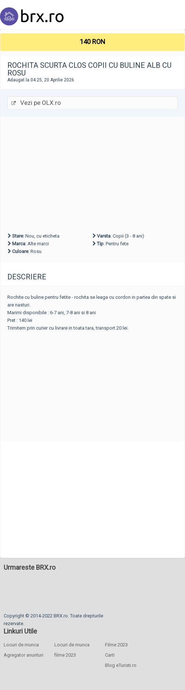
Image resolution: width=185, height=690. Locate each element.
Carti (110, 655)
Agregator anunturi (23, 655)
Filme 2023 (116, 644)
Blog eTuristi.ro (121, 665)
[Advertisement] (92, 173)
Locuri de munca (21, 644)
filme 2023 (65, 655)
